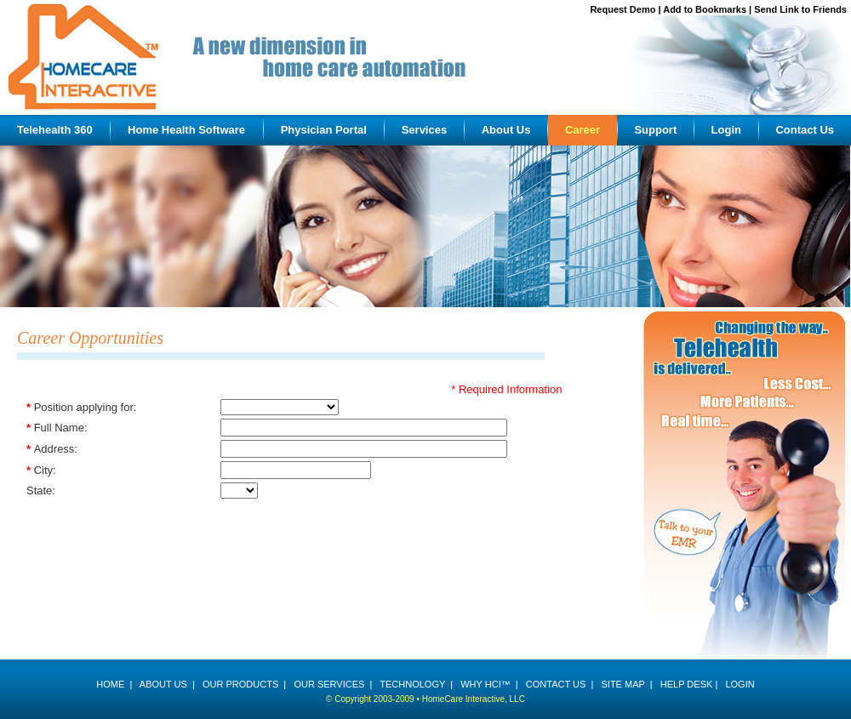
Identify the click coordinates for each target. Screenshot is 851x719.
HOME (110, 684)
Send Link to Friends (800, 9)
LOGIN (739, 684)
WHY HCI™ (485, 684)
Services (425, 129)
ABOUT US (163, 684)
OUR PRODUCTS (240, 684)
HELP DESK (686, 684)
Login (726, 129)
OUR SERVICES (329, 684)
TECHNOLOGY (412, 684)
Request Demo (622, 9)
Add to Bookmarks (704, 9)
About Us (506, 129)
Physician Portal (324, 129)
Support (655, 129)
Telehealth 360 (55, 129)
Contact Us (804, 129)
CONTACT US (556, 684)
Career (582, 129)
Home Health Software (186, 129)
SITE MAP (622, 684)
